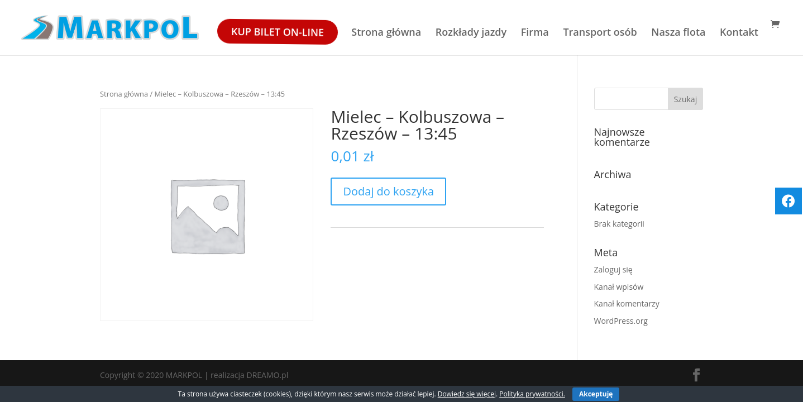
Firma (535, 33)
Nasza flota (678, 33)
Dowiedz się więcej (467, 394)
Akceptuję (596, 394)
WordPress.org (621, 320)
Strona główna (386, 33)
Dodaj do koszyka (388, 191)
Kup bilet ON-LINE (276, 32)
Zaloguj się (613, 269)
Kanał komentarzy (626, 303)
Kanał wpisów (619, 286)
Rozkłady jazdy (471, 33)
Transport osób (600, 33)
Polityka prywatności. (532, 394)
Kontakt (739, 33)
